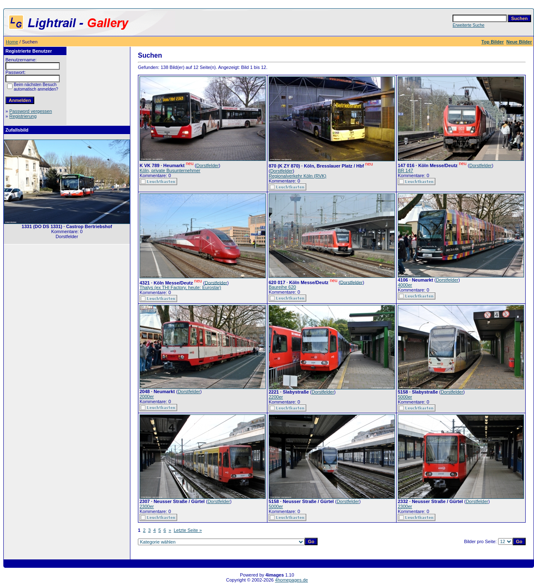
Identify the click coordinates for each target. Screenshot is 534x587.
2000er (147, 396)
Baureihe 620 (282, 287)
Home (12, 41)
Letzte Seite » (188, 530)
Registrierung (22, 116)
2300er (147, 506)
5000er (405, 396)
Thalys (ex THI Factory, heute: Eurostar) (180, 287)
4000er (405, 284)
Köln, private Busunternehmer (170, 170)
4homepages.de (291, 579)
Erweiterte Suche (468, 25)
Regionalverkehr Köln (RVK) (297, 175)
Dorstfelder (207, 165)
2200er (276, 396)
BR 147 (405, 170)
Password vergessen (30, 111)
